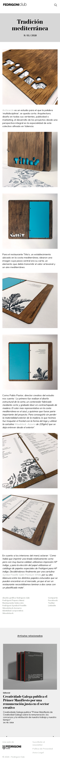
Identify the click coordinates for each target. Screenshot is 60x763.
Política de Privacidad (42, 748)
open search (55, 5)
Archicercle (8, 110)
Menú (21, 600)
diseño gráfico (9, 598)
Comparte (53, 598)
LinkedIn (52, 605)
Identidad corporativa (12, 610)
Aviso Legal (38, 752)
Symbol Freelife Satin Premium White (21, 574)
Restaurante (8, 603)
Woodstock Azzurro (24, 424)
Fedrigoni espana (11, 747)
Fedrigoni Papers (10, 600)
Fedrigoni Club (15, 4)
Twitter (51, 603)
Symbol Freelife (19, 605)
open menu (30, 9)
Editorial (6, 693)
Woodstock (7, 613)
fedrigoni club (23, 598)
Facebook (53, 600)
